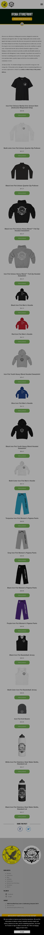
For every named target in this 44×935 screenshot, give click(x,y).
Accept (22, 932)
